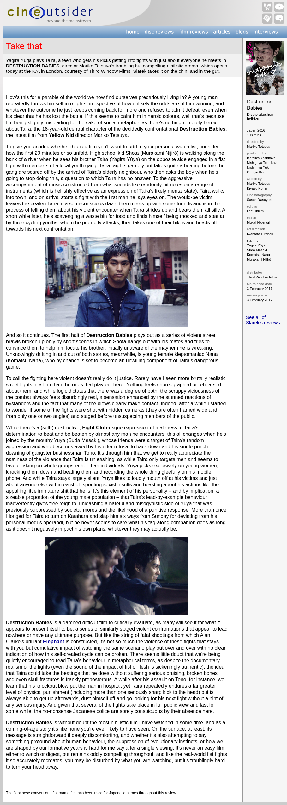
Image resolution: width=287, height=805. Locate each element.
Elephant (53, 641)
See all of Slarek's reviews (263, 320)
